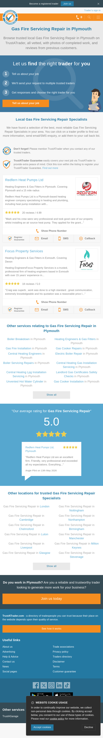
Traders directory (62, 656)
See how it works (51, 628)
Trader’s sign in (92, 10)
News (5, 666)
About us (7, 646)
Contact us (8, 661)
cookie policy (57, 718)
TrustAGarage (10, 716)
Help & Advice (10, 656)
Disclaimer (59, 661)
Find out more (50, 168)
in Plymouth (26, 339)
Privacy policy (60, 651)
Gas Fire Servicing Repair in (26, 506)
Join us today (51, 599)
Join (67, 3)
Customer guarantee (64, 671)
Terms (56, 666)
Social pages (9, 671)
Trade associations (63, 646)
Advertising (8, 651)
